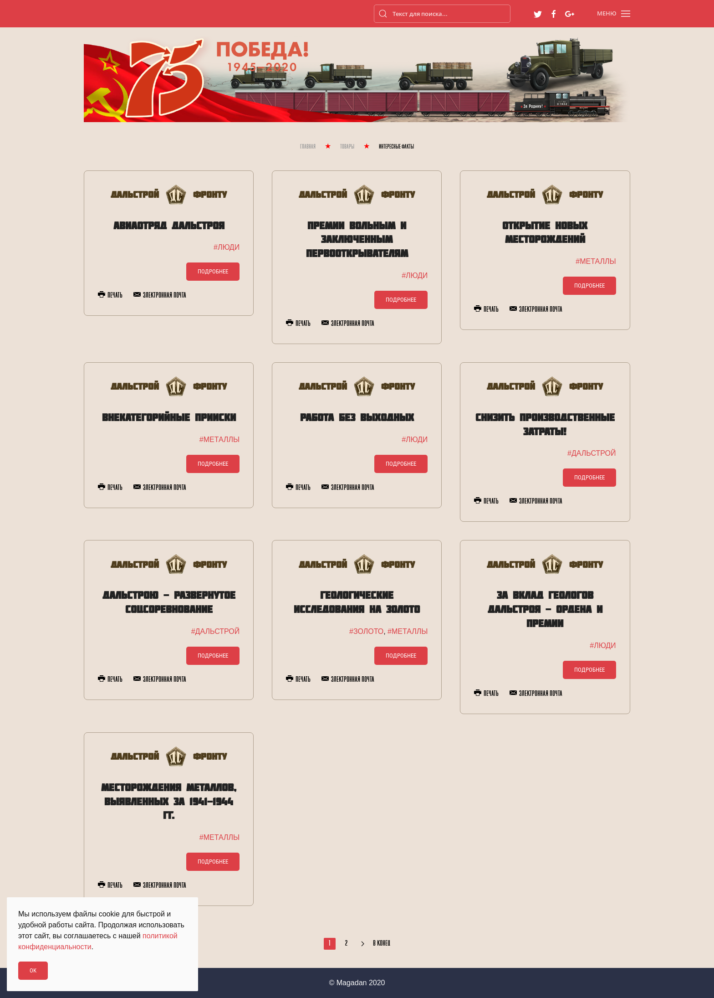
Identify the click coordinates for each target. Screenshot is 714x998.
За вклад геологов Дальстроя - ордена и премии (545, 609)
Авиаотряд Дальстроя (168, 225)
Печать (110, 295)
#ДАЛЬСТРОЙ (591, 453)
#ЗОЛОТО (366, 631)
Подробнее (213, 271)
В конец (381, 943)
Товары (347, 147)
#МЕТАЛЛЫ (596, 261)
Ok (33, 970)
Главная (308, 147)
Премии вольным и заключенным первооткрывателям (357, 239)
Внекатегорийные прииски (169, 417)
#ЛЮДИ (227, 247)
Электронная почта (159, 295)
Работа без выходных (357, 417)
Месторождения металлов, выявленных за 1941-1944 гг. (168, 801)
